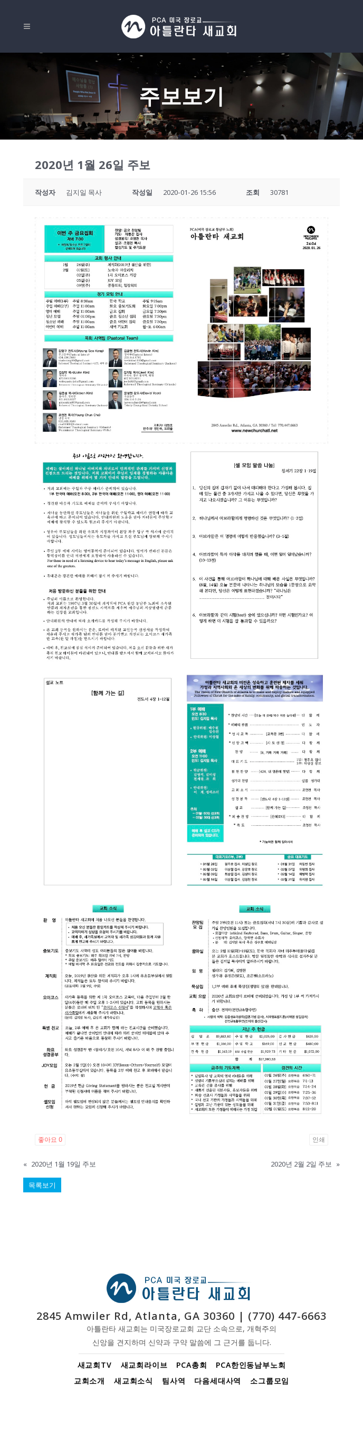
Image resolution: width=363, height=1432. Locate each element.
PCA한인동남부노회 (250, 1365)
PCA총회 (191, 1365)
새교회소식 (133, 1381)
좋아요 (50, 1139)
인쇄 (318, 1139)
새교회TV (95, 1365)
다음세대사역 (217, 1381)
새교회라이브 (144, 1365)
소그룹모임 (269, 1381)
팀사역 (173, 1381)
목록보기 (42, 1185)
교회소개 (89, 1381)
